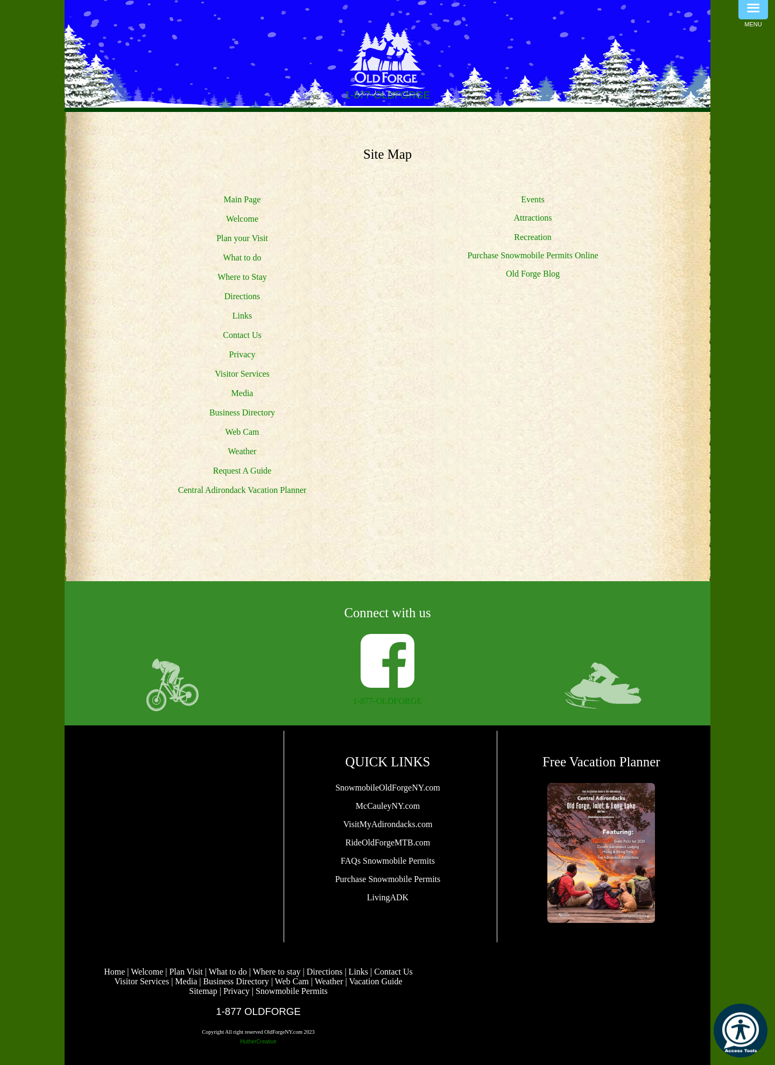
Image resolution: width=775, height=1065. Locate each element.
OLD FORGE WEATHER (174, 782)
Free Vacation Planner (601, 761)
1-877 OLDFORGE (258, 1011)
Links (242, 315)
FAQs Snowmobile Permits (388, 860)
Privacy (242, 354)
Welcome (242, 218)
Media (242, 393)
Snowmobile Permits (292, 991)
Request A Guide (242, 470)
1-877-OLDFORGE (387, 701)
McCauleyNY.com (388, 805)
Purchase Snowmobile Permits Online (532, 255)
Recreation (532, 237)
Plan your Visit (242, 238)
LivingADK (387, 897)
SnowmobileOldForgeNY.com (387, 787)
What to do (242, 257)
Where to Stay (242, 276)
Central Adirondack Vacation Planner (242, 490)
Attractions (532, 217)
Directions (242, 296)
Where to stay (277, 971)
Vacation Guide (375, 981)
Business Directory (242, 412)
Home (114, 971)
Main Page (242, 199)
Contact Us (242, 335)
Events (533, 199)
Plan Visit (185, 971)
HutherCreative (258, 1042)
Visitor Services (242, 373)
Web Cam (242, 431)
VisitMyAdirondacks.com (388, 824)
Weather (242, 451)
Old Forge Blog (533, 273)
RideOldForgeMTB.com (388, 842)
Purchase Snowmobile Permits (388, 879)
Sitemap (203, 991)
